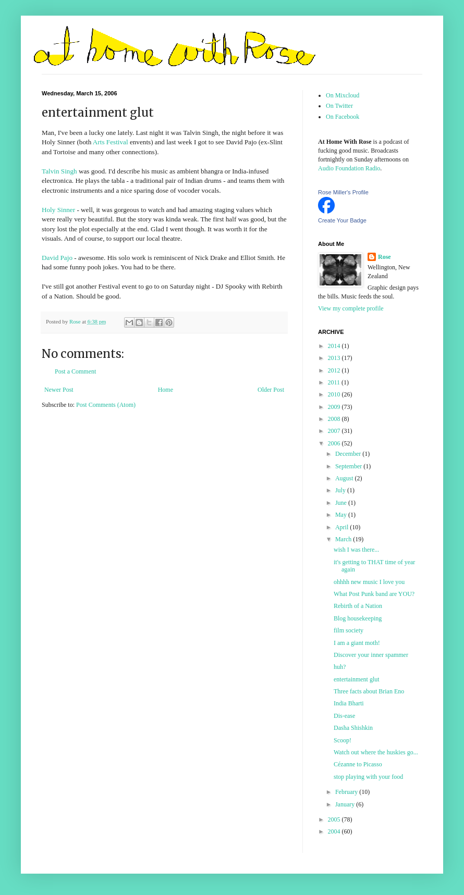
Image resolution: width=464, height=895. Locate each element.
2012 (335, 370)
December (348, 453)
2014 (335, 346)
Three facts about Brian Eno (369, 691)
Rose (384, 256)
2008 (335, 418)
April (342, 527)
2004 (335, 831)
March (344, 539)
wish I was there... (356, 549)
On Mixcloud (342, 95)
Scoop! (342, 740)
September (349, 466)
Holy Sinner (58, 210)
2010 (335, 394)
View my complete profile (351, 308)
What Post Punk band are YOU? (374, 594)
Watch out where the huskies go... (376, 752)
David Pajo (57, 258)
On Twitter (339, 105)
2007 (335, 430)
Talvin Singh (59, 171)
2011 (335, 382)
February (347, 791)
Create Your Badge (342, 220)
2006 (335, 443)
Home (165, 389)
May (341, 514)
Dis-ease (344, 715)
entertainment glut (357, 679)
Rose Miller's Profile (343, 192)
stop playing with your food (368, 776)
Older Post (271, 389)
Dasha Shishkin (353, 727)
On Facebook (342, 116)
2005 (335, 819)
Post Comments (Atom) (106, 404)
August (345, 478)
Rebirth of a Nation (358, 606)
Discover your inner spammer (371, 654)
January (345, 804)
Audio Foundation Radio (349, 168)
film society (348, 630)
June (341, 502)
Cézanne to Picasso (358, 764)
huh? (340, 666)
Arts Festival (110, 142)
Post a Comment (75, 371)
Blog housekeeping (358, 618)
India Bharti (349, 703)
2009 (335, 407)
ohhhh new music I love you (369, 582)
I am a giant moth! (357, 643)
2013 (335, 358)
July (341, 490)
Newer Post (59, 389)
